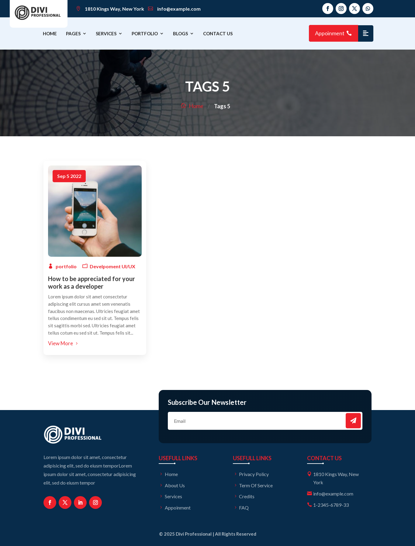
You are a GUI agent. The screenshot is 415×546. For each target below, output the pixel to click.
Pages (73, 33)
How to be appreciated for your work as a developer (91, 282)
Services (106, 33)
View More (60, 343)
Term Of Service (256, 485)
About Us (175, 485)
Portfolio (145, 33)
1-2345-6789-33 (331, 505)
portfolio (66, 266)
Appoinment (329, 33)
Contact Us (218, 33)
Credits (246, 496)
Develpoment (105, 266)
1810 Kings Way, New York (114, 9)
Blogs (180, 33)
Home (50, 33)
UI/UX (128, 266)
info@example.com (179, 9)
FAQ (244, 507)
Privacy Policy (254, 474)
